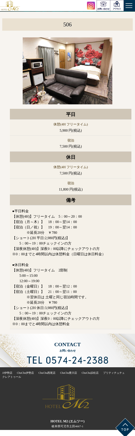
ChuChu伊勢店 (25, 372)
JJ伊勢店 (7, 372)
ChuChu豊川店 (68, 372)
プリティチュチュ (114, 372)
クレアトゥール (11, 376)
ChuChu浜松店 (90, 372)
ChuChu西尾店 (46, 372)
